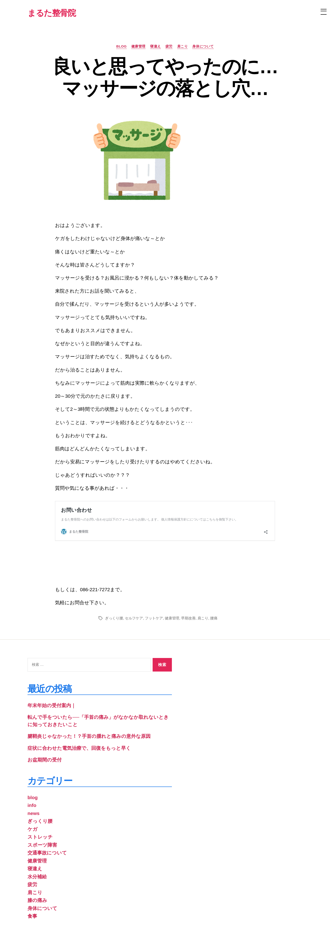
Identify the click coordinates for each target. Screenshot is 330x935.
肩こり (182, 46)
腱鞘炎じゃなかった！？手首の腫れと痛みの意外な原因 (89, 706)
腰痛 (213, 588)
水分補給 (37, 846)
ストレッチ (40, 806)
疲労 (169, 46)
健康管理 (138, 46)
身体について (203, 46)
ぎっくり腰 (114, 588)
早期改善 (188, 588)
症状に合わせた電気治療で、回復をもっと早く (79, 718)
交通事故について (47, 822)
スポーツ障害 (42, 814)
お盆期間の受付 (45, 729)
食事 (32, 886)
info (32, 775)
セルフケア (134, 588)
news (34, 783)
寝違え (155, 46)
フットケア (154, 588)
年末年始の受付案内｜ (52, 675)
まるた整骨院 (58, 922)
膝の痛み (37, 870)
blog (121, 46)
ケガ (33, 799)
